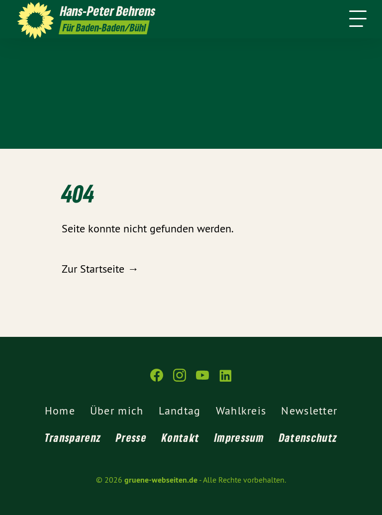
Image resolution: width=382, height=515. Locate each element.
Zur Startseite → (100, 269)
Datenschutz (308, 437)
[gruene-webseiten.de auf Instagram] (179, 379)
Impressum (239, 437)
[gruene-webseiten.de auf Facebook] (156, 379)
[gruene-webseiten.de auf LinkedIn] (225, 379)
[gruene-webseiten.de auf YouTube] (202, 379)
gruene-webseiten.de (160, 480)
